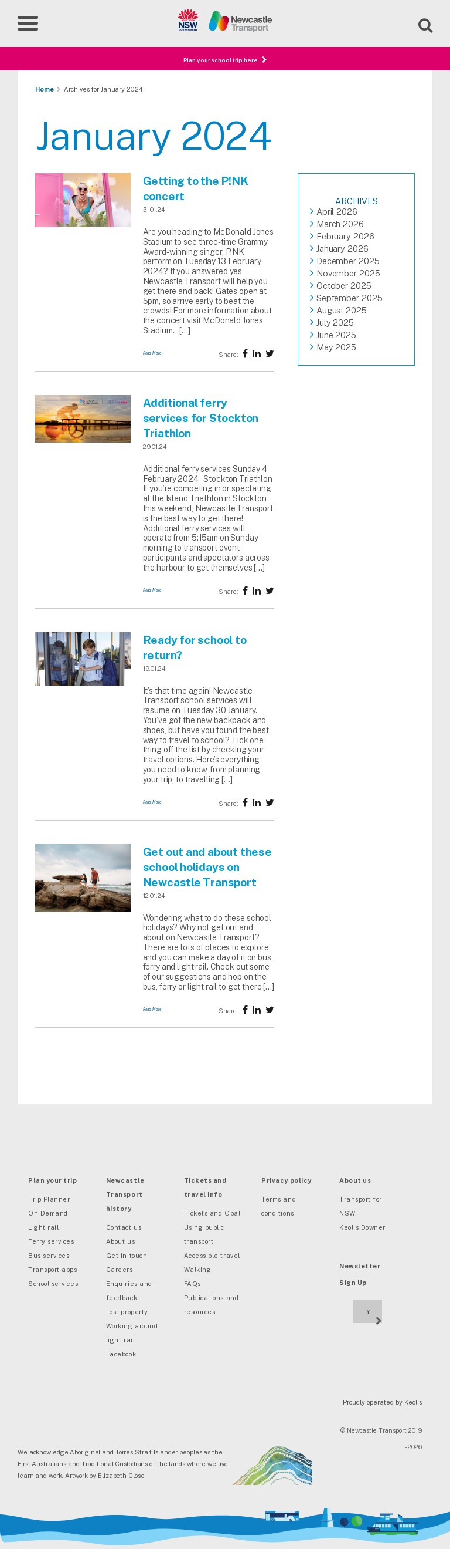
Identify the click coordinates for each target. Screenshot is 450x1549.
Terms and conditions (278, 1206)
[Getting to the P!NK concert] (83, 224)
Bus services (48, 1255)
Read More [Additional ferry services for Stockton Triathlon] (152, 590)
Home (44, 89)
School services (53, 1283)
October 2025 (343, 286)
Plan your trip (52, 1180)
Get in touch (126, 1255)
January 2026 (342, 249)
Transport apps (52, 1269)
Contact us (123, 1227)
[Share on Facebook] (245, 353)
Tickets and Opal (212, 1213)
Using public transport (204, 1234)
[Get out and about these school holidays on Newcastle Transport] (83, 909)
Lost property (127, 1311)
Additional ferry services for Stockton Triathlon (200, 418)
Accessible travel (212, 1255)
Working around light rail (132, 1333)
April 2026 (336, 212)
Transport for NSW (360, 1206)
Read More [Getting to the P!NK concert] (152, 353)
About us (120, 1241)
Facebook (121, 1354)
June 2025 (336, 335)
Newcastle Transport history (125, 1194)
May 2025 (336, 347)
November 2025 (348, 273)
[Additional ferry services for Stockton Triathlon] (83, 440)
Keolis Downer (362, 1227)
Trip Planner (49, 1199)
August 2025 (341, 310)
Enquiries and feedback (129, 1290)
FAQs (192, 1283)
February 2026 (345, 236)
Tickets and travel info (205, 1187)
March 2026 (340, 224)
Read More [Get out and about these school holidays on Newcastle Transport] (152, 1009)
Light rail (43, 1227)
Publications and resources (211, 1304)
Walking (198, 1269)
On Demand (48, 1213)
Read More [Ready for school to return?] (152, 802)
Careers (119, 1269)
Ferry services (51, 1241)
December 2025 (348, 261)
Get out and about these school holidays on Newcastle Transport (207, 867)
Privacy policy (286, 1180)
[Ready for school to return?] (83, 683)
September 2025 (349, 298)
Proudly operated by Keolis (382, 1402)
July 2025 (335, 323)
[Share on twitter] (257, 353)
